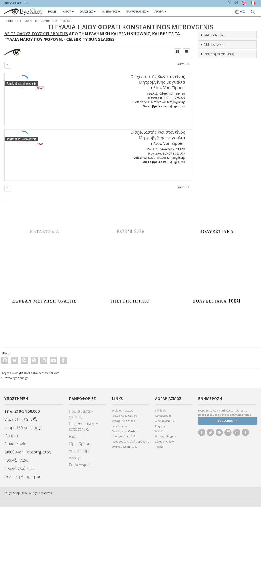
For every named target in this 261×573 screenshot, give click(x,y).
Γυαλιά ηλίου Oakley (124, 497)
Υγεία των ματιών (122, 476)
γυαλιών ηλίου (28, 439)
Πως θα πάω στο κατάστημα (83, 492)
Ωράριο (11, 501)
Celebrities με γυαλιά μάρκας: (218, 213)
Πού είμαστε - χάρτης (81, 479)
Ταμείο (159, 512)
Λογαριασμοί (80, 516)
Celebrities (24, 21)
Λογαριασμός (163, 481)
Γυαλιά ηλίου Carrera (125, 481)
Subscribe (227, 486)
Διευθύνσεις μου (165, 486)
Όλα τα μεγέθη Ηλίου (125, 512)
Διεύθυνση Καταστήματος (27, 517)
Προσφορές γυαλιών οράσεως (130, 507)
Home (52, 11)
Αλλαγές (76, 523)
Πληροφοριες (137, 11)
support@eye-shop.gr (23, 493)
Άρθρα (160, 11)
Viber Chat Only (20, 485)
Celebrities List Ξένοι (213, 35)
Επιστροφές (79, 530)
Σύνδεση (160, 476)
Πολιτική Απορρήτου (22, 542)
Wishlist (159, 497)
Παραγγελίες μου (165, 502)
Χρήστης (160, 492)
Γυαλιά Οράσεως (19, 534)
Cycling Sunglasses (123, 486)
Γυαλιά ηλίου (120, 492)
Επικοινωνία (15, 509)
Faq (72, 502)
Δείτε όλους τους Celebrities (36, 33)
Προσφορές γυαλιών (124, 502)
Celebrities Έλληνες (213, 124)
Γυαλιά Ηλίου (16, 526)
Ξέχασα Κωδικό (164, 507)
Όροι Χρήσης (80, 509)
